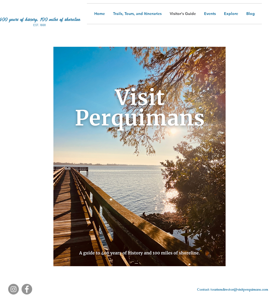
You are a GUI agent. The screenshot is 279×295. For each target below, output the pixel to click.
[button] (231, 14)
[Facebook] (27, 289)
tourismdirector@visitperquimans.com (239, 289)
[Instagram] (13, 289)
